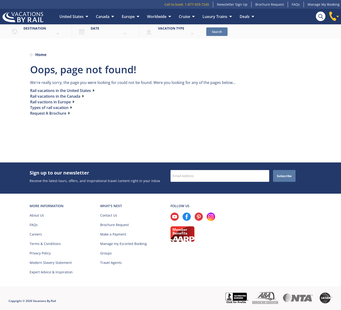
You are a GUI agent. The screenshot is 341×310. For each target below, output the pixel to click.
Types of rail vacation (49, 107)
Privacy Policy (40, 253)
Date (95, 28)
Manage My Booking (324, 4)
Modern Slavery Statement (51, 262)
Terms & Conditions (45, 243)
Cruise (184, 16)
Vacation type (171, 28)
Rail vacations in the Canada (55, 96)
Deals (245, 16)
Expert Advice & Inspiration (51, 272)
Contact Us (108, 215)
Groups (106, 253)
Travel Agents (111, 262)
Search (217, 32)
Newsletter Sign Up (232, 4)
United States (71, 16)
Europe (128, 16)
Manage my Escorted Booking (123, 243)
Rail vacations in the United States (60, 90)
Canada (102, 16)
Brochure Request (269, 4)
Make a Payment (113, 234)
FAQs (296, 4)
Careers (36, 234)
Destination (34, 28)
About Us (37, 215)
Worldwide (156, 16)
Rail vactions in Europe (50, 102)
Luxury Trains (214, 16)
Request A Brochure (48, 113)
